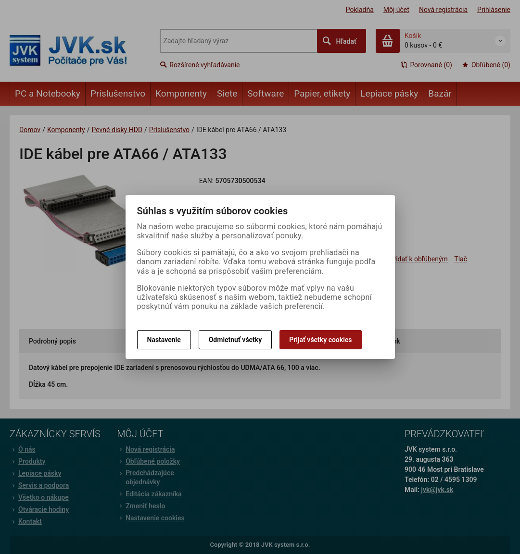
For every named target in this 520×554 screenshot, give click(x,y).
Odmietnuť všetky (235, 340)
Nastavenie (164, 340)
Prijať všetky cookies (320, 340)
